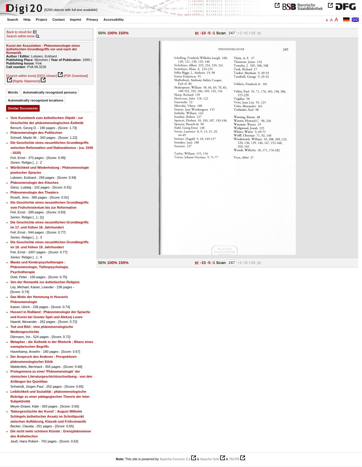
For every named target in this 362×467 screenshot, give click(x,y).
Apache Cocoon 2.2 (175, 459)
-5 (209, 33)
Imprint (75, 19)
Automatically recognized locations (36, 100)
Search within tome (21, 36)
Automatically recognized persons (50, 92)
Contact (58, 19)
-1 (214, 33)
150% (123, 33)
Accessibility (113, 19)
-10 (203, 33)
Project (41, 19)
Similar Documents (23, 108)
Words (13, 92)
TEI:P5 (234, 459)
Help (26, 19)
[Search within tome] (21, 76)
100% (112, 33)
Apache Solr (209, 459)
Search (12, 19)
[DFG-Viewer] (47, 76)
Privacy (92, 19)
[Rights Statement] (26, 81)
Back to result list (19, 32)
